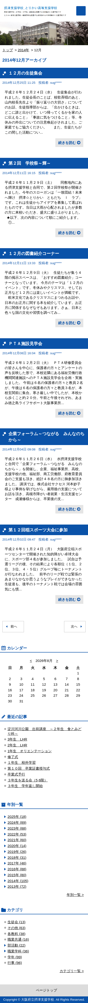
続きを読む (67, 143)
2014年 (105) (18, 881)
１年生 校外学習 (22, 762)
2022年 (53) (17, 834)
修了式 (13, 757)
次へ (74, 626)
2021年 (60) (17, 840)
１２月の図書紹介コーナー (33, 253)
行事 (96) (15, 963)
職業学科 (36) (18, 951)
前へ (14, 626)
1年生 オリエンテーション (30, 751)
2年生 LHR (17, 745)
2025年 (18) (17, 817)
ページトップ (46, 990)
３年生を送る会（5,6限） (28, 780)
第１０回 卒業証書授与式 (29, 768)
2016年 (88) (17, 869)
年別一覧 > (75, 895)
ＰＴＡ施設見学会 (25, 343)
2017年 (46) (17, 863)
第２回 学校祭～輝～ (29, 163)
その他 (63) (16, 928)
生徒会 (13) (16, 922)
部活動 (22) (16, 945)
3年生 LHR (17, 739)
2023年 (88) (17, 828)
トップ (7, 50)
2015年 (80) (17, 875)
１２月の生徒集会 (25, 73)
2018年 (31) (17, 858)
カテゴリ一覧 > (72, 971)
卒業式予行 (16, 774)
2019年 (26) (17, 852)
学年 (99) (15, 957)
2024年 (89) (17, 822)
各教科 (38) (16, 934)
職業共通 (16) (18, 939)
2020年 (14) (17, 846)
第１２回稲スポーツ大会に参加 (38, 529)
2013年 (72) (17, 886)
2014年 (23, 50)
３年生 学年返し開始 (25, 786)
